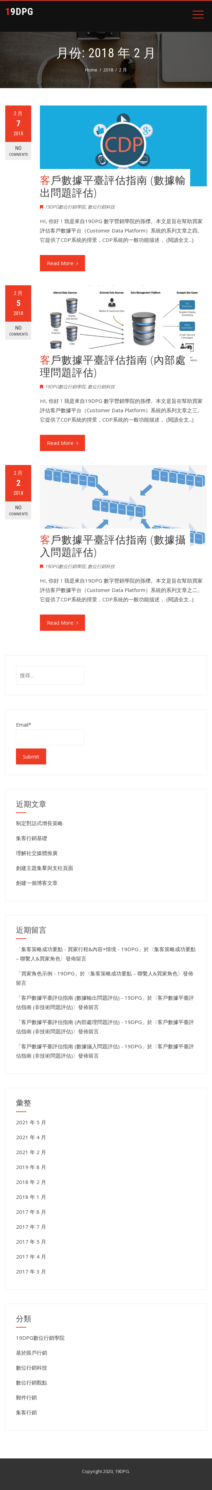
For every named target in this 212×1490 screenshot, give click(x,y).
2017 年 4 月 (31, 1256)
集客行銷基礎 (31, 838)
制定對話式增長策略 (39, 823)
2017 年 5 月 (31, 1241)
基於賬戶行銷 (31, 1352)
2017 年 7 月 (31, 1226)
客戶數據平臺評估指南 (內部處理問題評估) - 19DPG (81, 1021)
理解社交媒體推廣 (37, 852)
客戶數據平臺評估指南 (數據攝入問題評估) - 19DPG (81, 1046)
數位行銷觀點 (31, 1382)
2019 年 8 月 (31, 1166)
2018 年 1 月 (31, 1196)
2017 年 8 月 (31, 1211)
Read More (62, 263)
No (18, 151)
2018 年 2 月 (31, 1181)
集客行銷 (26, 1412)
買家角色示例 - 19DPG (48, 973)
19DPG (19, 11)
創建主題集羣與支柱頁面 (44, 867)
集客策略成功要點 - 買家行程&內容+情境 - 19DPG (79, 949)
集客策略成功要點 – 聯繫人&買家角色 (134, 973)
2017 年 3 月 (31, 1271)
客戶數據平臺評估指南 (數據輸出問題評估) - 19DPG (81, 997)
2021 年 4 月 (31, 1137)
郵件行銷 (26, 1397)
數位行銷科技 (101, 207)
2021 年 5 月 (31, 1122)
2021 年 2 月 (31, 1152)
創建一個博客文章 (37, 882)
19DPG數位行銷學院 (65, 207)
